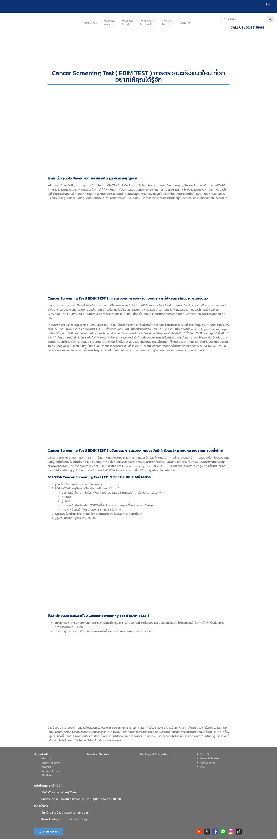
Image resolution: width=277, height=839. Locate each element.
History (46, 758)
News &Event (167, 23)
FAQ (203, 767)
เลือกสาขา (185, 22)
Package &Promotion (147, 23)
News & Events (210, 758)
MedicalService (127, 23)
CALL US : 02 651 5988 (247, 27)
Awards (46, 767)
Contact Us (207, 762)
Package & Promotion (154, 754)
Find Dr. (205, 754)
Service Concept (52, 771)
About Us (90, 22)
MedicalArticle (109, 23)
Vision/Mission (51, 762)
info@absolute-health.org (69, 819)
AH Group (47, 775)
